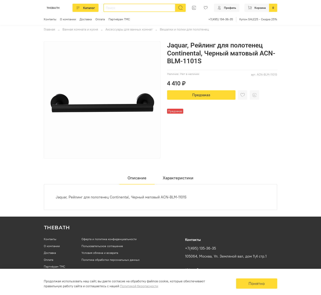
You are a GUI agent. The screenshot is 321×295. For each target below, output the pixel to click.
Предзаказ (201, 95)
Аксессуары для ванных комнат (129, 29)
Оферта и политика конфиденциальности (109, 239)
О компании (68, 19)
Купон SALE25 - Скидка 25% (258, 19)
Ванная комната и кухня (80, 29)
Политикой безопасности (139, 286)
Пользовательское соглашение (102, 246)
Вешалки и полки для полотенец (184, 29)
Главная (49, 29)
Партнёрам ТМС (119, 19)
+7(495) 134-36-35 (220, 19)
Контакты (50, 19)
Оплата (100, 19)
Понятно (257, 283)
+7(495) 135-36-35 (200, 248)
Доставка (86, 19)
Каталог (85, 8)
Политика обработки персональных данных (110, 260)
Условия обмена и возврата (99, 253)
